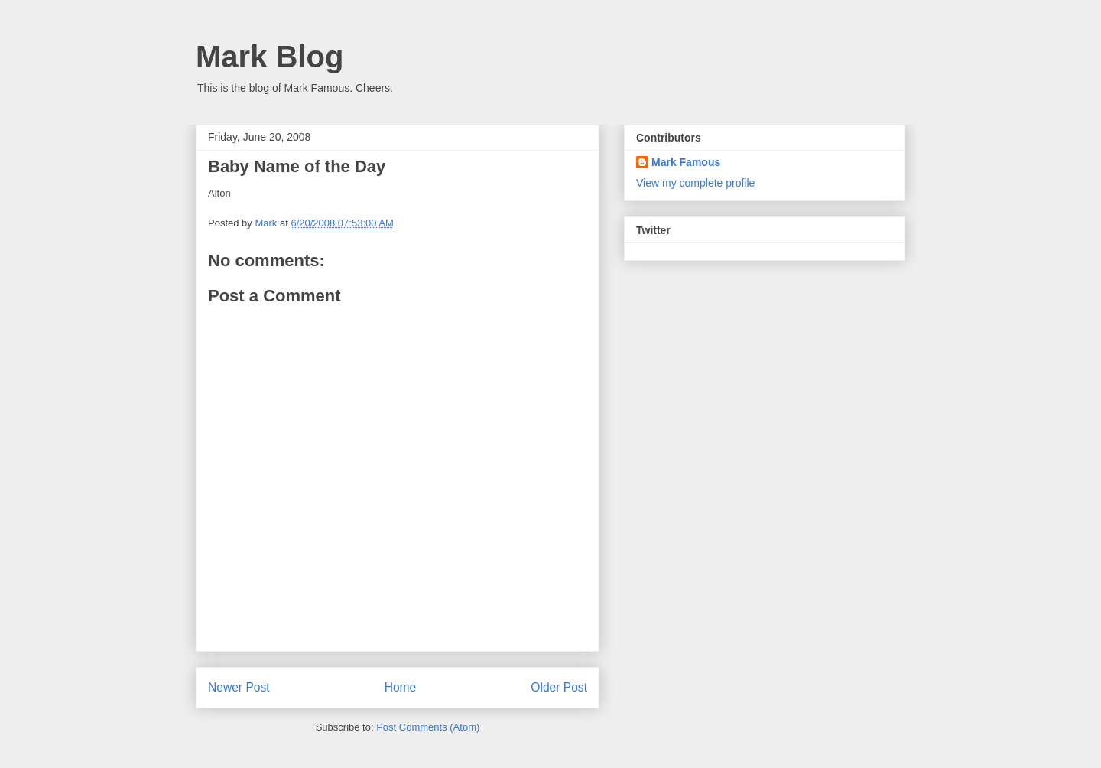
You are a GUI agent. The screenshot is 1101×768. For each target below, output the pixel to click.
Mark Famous (685, 162)
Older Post (559, 687)
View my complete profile (695, 183)
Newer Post (239, 687)
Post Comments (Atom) (427, 727)
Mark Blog (269, 56)
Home (401, 687)
